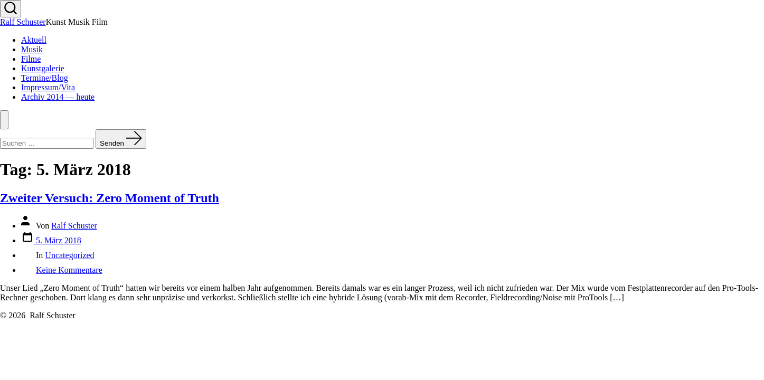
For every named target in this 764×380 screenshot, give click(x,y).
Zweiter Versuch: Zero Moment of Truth (109, 198)
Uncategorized (69, 255)
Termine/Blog (44, 77)
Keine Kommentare (69, 269)
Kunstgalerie (42, 68)
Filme (31, 58)
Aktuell (33, 39)
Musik (32, 49)
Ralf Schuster (74, 225)
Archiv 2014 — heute (58, 96)
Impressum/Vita (48, 87)
